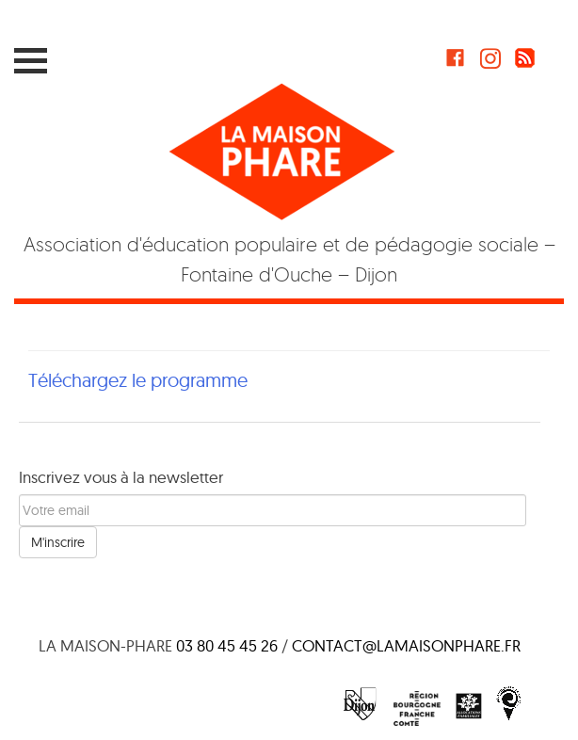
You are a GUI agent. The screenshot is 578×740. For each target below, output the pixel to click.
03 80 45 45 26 (227, 645)
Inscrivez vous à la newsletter (121, 477)
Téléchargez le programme (138, 380)
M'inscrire (58, 542)
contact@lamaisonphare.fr (406, 645)
